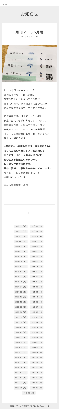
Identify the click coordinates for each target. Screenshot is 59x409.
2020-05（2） (36, 388)
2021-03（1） (21, 367)
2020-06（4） (21, 388)
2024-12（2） (21, 266)
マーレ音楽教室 (22, 406)
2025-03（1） (21, 261)
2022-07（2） (36, 337)
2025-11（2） (21, 241)
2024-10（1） (21, 272)
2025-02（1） (36, 261)
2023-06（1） (21, 312)
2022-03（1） (36, 347)
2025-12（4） (36, 236)
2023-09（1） (36, 302)
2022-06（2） (21, 342)
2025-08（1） (36, 246)
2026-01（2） (21, 236)
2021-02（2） (36, 367)
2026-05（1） (21, 226)
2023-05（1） (36, 312)
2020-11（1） (36, 373)
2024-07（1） (36, 277)
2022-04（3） (21, 347)
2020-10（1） (21, 378)
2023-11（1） (36, 297)
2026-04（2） (36, 226)
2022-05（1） (36, 342)
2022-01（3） (36, 352)
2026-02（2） (36, 231)
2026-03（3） (21, 231)
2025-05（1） (21, 256)
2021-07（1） (21, 363)
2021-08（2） (36, 357)
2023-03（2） (36, 317)
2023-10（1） (21, 302)
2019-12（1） (29, 393)
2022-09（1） (36, 332)
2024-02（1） (21, 292)
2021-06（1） (36, 363)
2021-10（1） (21, 357)
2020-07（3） (36, 383)
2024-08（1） (21, 277)
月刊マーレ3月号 (29, 32)
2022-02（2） (21, 352)
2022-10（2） (21, 332)
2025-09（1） (21, 246)
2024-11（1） (36, 266)
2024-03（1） (36, 287)
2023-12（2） (21, 297)
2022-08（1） (21, 337)
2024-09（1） (36, 272)
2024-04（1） (21, 287)
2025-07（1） (21, 251)
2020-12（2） (21, 373)
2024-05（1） (36, 282)
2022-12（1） (21, 327)
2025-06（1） (36, 251)
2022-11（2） (36, 327)
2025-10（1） (36, 241)
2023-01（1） (36, 322)
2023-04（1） (21, 317)
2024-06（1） (21, 282)
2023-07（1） (36, 307)
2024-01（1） (36, 292)
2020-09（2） (36, 378)
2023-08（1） (21, 307)
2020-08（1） (21, 383)
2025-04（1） (36, 256)
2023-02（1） (21, 322)
